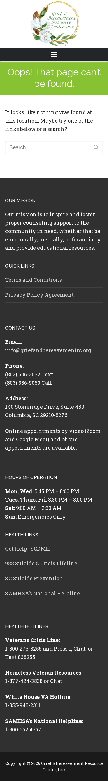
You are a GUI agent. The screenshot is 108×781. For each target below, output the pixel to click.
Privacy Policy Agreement (39, 294)
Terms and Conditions (33, 279)
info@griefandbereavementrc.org (48, 350)
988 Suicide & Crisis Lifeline (41, 563)
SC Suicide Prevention (34, 578)
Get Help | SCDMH (27, 548)
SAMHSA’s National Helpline (42, 593)
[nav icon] (54, 54)
